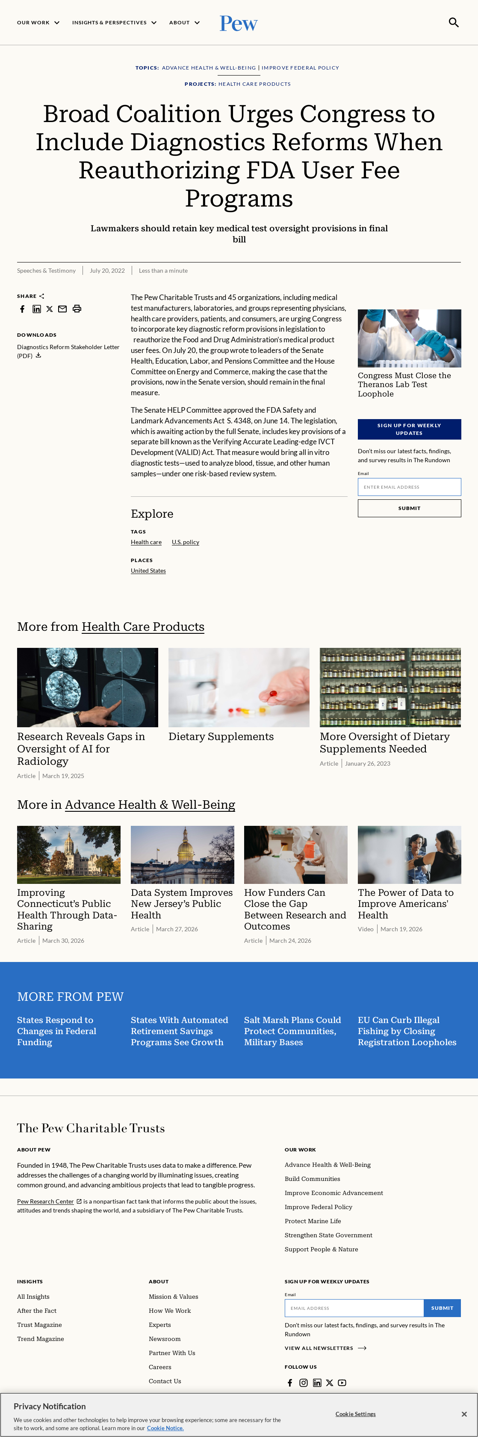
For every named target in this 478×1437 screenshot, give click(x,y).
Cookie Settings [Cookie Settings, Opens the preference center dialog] (356, 1414)
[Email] (409, 486)
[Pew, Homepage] (239, 22)
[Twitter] (329, 1382)
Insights (30, 1280)
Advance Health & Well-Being (150, 804)
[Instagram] (303, 1382)
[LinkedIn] (317, 1382)
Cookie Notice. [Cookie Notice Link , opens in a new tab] (165, 1428)
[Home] (91, 1127)
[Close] (464, 1414)
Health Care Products (143, 626)
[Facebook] (290, 1382)
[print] (77, 308)
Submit (409, 507)
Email (363, 472)
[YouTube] (342, 1382)
